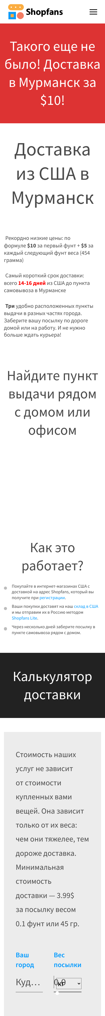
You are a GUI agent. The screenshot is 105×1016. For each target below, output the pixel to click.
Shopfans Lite (24, 618)
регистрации (52, 598)
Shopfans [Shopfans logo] (35, 11)
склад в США (86, 606)
